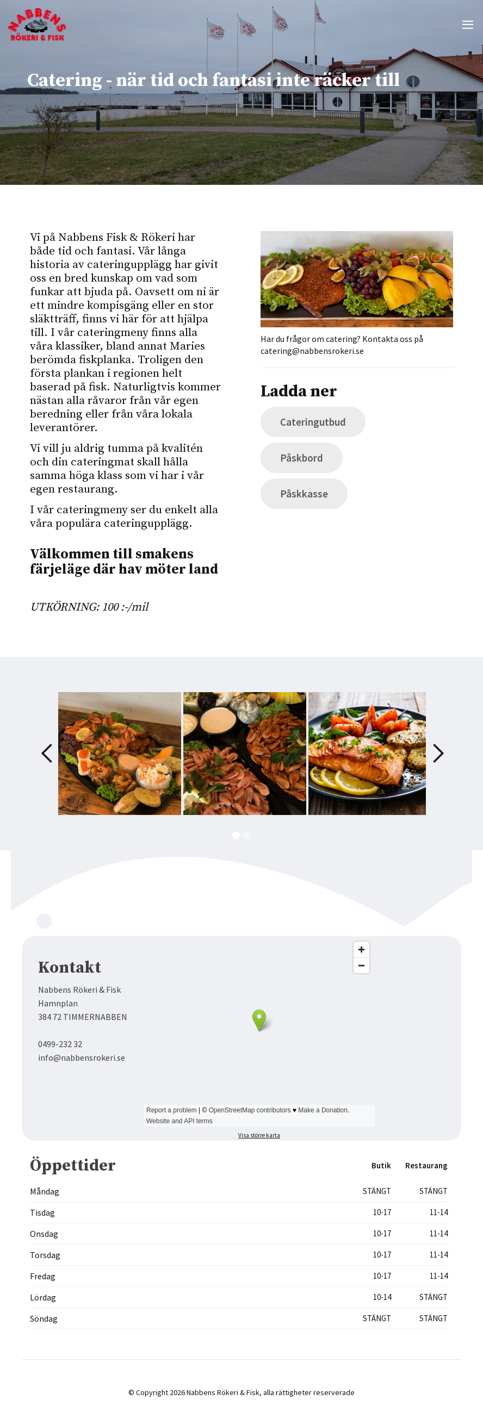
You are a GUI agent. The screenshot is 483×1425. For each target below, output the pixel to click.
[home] (38, 24)
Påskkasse (304, 493)
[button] (468, 24)
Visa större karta (259, 1135)
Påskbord (301, 457)
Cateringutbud (313, 421)
